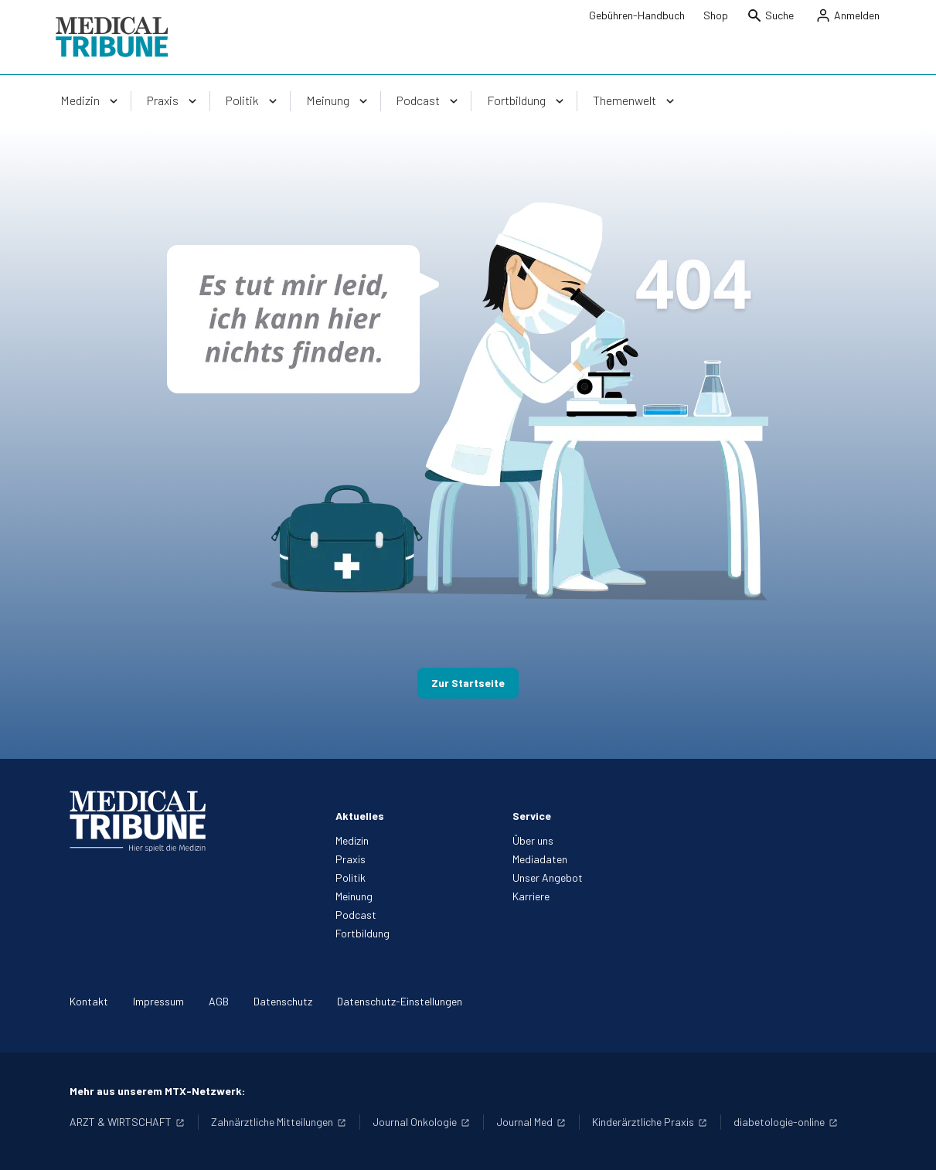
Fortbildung (362, 933)
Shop (715, 15)
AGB (219, 1001)
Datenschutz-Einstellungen (399, 1001)
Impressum (158, 1001)
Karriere (531, 896)
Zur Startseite (468, 682)
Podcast (355, 914)
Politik (350, 877)
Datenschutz (283, 1001)
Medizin (352, 840)
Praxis (350, 859)
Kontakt (89, 1001)
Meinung (354, 896)
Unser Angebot (547, 877)
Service (531, 815)
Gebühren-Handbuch (637, 15)
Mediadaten (539, 859)
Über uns (532, 840)
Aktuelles (359, 815)
